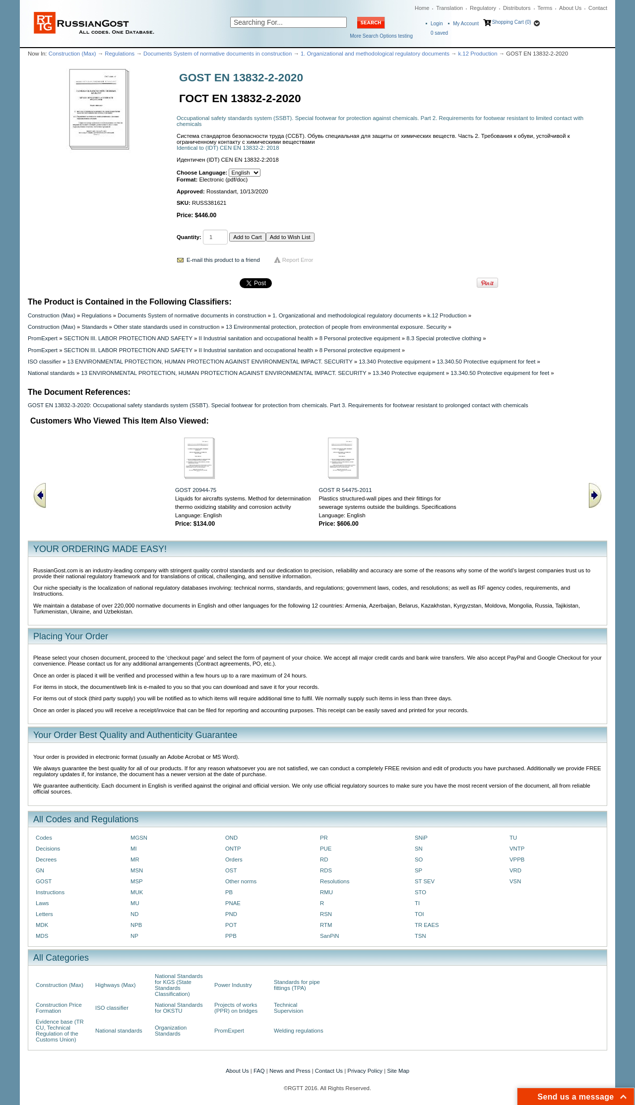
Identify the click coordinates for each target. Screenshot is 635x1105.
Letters (44, 914)
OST (231, 870)
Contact (597, 8)
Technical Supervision (288, 1008)
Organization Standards (171, 1031)
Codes (44, 838)
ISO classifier (44, 362)
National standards (51, 373)
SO (419, 859)
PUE (325, 849)
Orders (234, 859)
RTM (326, 925)
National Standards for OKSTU (179, 1008)
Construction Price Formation (59, 1008)
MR (134, 859)
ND (134, 914)
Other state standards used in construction (166, 327)
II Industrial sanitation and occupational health (255, 338)
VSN (515, 881)
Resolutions (334, 881)
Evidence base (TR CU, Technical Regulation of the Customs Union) (60, 1031)
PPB (231, 936)
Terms (544, 8)
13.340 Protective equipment (395, 362)
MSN (136, 870)
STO (420, 892)
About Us (570, 8)
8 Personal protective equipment (359, 338)
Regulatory (483, 8)
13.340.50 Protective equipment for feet (486, 362)
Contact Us (329, 1071)
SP (418, 870)
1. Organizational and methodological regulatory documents (375, 54)
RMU (326, 892)
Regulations (119, 54)
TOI (419, 914)
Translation (449, 8)
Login (437, 23)
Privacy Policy (364, 1071)
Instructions (50, 892)
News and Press (290, 1071)
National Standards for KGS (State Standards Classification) (179, 985)
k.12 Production (478, 54)
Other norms (240, 881)
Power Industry (233, 985)
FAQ (259, 1071)
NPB (136, 925)
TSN (420, 936)
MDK (42, 925)
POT (231, 925)
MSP (136, 881)
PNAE (233, 903)
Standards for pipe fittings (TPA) (297, 985)
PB (229, 892)
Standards (95, 327)
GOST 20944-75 (195, 490)
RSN (326, 914)
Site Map (398, 1071)
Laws (42, 903)
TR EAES (427, 925)
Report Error (298, 260)
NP (134, 936)
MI (133, 849)
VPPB (516, 859)
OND (231, 838)
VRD (515, 870)
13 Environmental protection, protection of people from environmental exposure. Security (336, 327)
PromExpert (43, 338)
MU (134, 903)
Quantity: (189, 237)
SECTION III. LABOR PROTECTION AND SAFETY (128, 338)
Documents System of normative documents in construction (217, 54)
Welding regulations (298, 1031)
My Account (466, 23)
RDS (326, 870)
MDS (42, 936)
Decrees (46, 859)
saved (439, 33)
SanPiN (329, 936)
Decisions (48, 849)
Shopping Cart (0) (511, 22)
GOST (44, 881)
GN (40, 870)
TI (417, 903)
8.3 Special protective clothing (443, 338)
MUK (136, 892)
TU (513, 838)
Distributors (517, 8)
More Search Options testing (381, 36)
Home (422, 8)
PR (324, 838)
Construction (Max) (72, 54)
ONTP (233, 849)
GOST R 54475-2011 (345, 490)
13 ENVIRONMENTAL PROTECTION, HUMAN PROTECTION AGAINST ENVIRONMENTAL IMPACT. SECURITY (210, 362)
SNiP (421, 838)
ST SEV (425, 881)
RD (324, 859)
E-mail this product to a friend (223, 260)
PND (231, 914)
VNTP (516, 849)
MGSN (138, 838)
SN (419, 849)
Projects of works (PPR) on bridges (235, 1008)
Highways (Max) (115, 985)
